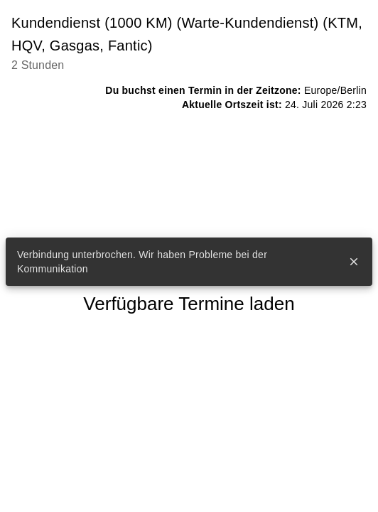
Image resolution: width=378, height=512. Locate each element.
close (353, 261)
